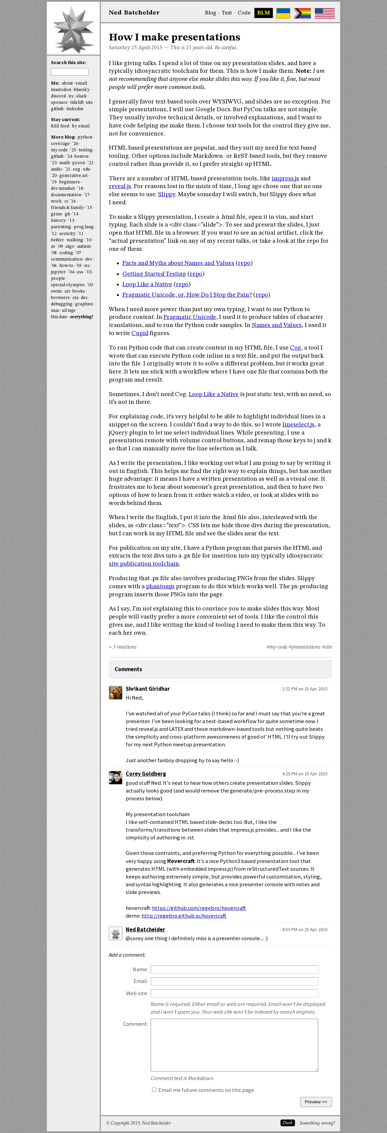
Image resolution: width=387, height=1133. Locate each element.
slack (81, 96)
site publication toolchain (144, 564)
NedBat (134, 12)
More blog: (64, 137)
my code (59, 150)
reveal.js (120, 186)
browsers (60, 298)
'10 (88, 240)
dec (84, 298)
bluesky (82, 90)
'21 (67, 169)
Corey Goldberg (146, 773)
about (67, 83)
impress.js (285, 179)
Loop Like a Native (147, 284)
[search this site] (70, 72)
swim (56, 291)
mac (55, 310)
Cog (295, 348)
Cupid (139, 333)
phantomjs (160, 587)
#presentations (305, 647)
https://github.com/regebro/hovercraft (199, 908)
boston (81, 156)
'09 (60, 246)
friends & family (67, 208)
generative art (73, 176)
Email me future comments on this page (203, 1090)
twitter (57, 240)
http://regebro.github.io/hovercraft (184, 915)
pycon (78, 163)
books (78, 291)
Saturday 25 (123, 48)
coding (66, 253)
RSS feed (60, 126)
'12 (54, 234)
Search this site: (68, 63)
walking (75, 240)
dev (88, 259)
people (58, 278)
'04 (71, 272)
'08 (54, 253)
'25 (73, 150)
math (64, 163)
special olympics (68, 285)
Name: (140, 969)
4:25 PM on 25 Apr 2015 (305, 774)
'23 (54, 163)
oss (80, 272)
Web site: (137, 993)
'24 (69, 156)
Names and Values (277, 325)
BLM (263, 13)
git (67, 214)
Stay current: (65, 120)
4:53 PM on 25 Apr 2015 (305, 929)
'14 (75, 214)
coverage (60, 144)
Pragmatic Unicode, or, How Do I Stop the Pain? (187, 295)
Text (226, 13)
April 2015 (150, 48)
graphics (84, 304)
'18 (80, 188)
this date (59, 317)
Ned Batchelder (145, 929)
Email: (140, 981)
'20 (54, 176)
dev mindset (63, 188)
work (56, 201)
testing (86, 150)
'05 (79, 266)
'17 (87, 195)
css (75, 298)
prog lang (84, 227)
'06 (54, 266)
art (67, 291)
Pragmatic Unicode (189, 317)
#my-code (276, 647)
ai (53, 246)
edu (86, 169)
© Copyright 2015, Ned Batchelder (138, 1123)
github (57, 109)
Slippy (166, 194)
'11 (81, 234)
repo (244, 263)
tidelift (77, 102)
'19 (54, 182)
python (85, 137)
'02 (90, 285)
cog (76, 169)
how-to (66, 266)
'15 (89, 208)
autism (84, 246)
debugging (61, 304)
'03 (89, 272)
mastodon (61, 90)
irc (71, 96)
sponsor (59, 102)
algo (70, 246)
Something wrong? (317, 1123)
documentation (66, 195)
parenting (61, 227)
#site (327, 647)
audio (56, 169)
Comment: (135, 1023)
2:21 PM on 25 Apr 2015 (305, 689)
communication (67, 259)
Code (244, 13)
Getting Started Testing (154, 274)
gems (56, 214)
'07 (78, 253)
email (81, 83)
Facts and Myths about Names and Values (178, 263)
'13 (71, 220)
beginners (69, 182)
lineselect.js (298, 425)
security (67, 234)
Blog (210, 13)
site (89, 102)
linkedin (74, 109)
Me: (56, 83)
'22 (90, 163)
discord (58, 96)
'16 (73, 201)
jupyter (58, 272)
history (58, 220)
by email (81, 126)
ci (66, 201)
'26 (75, 144)
